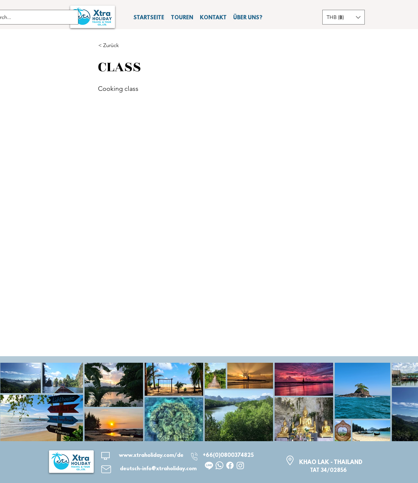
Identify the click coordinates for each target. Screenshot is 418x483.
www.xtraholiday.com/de (151, 455)
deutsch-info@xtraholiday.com (158, 469)
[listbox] (343, 17)
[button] (343, 17)
